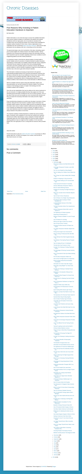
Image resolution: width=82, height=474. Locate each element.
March (55, 450)
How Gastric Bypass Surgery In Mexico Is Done (64, 414)
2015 (54, 158)
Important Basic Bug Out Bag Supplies (62, 297)
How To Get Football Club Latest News (62, 367)
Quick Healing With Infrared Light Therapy (63, 289)
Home (26, 191)
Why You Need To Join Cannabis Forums (61, 75)
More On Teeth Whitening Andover (61, 187)
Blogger (54, 466)
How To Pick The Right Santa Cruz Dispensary (64, 258)
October (56, 437)
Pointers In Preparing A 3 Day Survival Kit (63, 178)
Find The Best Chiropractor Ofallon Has (62, 256)
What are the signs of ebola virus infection (63, 221)
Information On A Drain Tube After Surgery (63, 263)
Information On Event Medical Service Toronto (64, 344)
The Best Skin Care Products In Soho (62, 245)
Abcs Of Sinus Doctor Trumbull (60, 223)
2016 (54, 156)
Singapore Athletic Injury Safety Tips (62, 284)
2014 (54, 160)
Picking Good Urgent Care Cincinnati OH (63, 231)
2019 (54, 150)
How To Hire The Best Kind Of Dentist (60, 103)
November (56, 435)
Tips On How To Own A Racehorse (61, 196)
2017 (54, 154)
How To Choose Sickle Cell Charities (62, 382)
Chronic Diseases (22, 8)
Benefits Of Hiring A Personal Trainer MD (63, 405)
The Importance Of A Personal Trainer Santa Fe (64, 295)
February (56, 452)
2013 (54, 457)
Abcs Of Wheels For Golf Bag (60, 219)
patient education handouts (29, 45)
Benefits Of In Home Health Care (59, 140)
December (56, 162)
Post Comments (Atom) (18, 193)
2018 (54, 152)
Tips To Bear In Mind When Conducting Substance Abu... (62, 428)
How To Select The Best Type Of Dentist (62, 298)
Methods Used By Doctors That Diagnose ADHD (64, 432)
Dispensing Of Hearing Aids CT (60, 214)
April (55, 448)
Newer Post (9, 191)
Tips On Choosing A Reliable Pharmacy (62, 390)
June (55, 445)
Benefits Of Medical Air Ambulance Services (62, 89)
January (56, 454)
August (55, 441)
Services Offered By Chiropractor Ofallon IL (63, 185)
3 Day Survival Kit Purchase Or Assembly (63, 183)
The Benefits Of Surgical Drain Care (62, 342)
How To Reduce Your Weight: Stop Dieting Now (64, 198)
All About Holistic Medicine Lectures (61, 328)
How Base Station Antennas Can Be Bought (63, 409)
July (55, 443)
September (56, 439)
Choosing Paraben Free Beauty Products (63, 430)
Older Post (43, 191)
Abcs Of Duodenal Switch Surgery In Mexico (63, 407)
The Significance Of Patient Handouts (62, 212)
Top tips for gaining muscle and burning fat (63, 326)
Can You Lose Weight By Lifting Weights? (63, 170)
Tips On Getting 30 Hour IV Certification (62, 243)
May (55, 446)
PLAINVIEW (43, 466)
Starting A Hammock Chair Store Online (62, 416)
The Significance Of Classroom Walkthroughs (64, 346)
